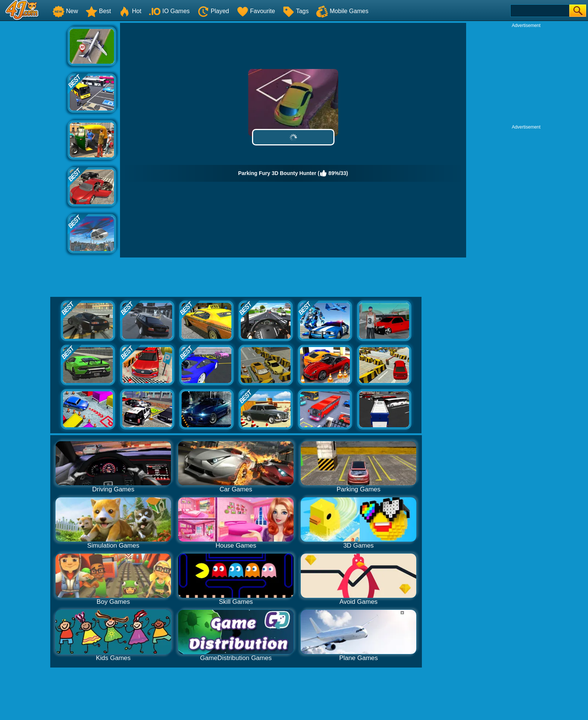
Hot (129, 11)
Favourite (256, 11)
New (65, 11)
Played (213, 11)
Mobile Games (342, 11)
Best (98, 11)
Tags (295, 11)
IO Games (169, 11)
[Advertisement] (34, 135)
